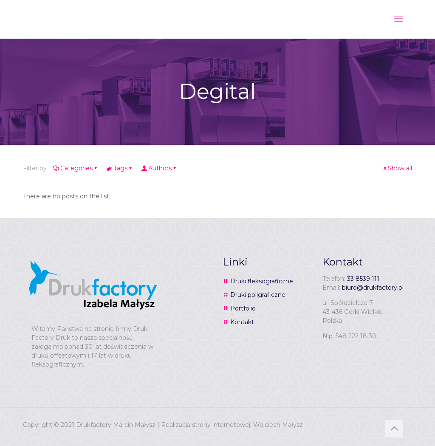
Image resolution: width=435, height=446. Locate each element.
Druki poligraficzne (257, 295)
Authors (159, 168)
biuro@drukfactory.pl (373, 287)
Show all (397, 168)
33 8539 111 (363, 278)
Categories (76, 168)
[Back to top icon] (394, 429)
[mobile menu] (398, 19)
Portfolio (243, 308)
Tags (119, 168)
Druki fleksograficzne (261, 281)
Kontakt (242, 322)
